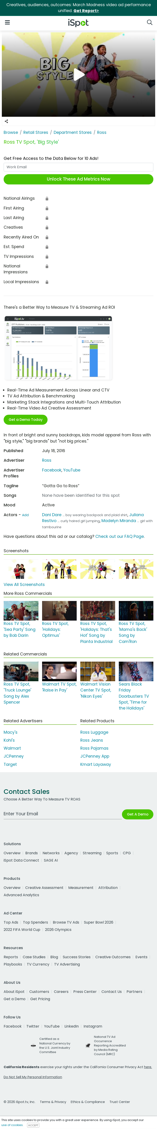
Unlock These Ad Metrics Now (78, 179)
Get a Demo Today (26, 419)
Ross (46, 460)
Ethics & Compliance (88, 1102)
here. (148, 1067)
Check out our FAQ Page (119, 536)
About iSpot (14, 991)
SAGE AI (51, 860)
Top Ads (11, 922)
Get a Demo (14, 999)
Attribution (108, 887)
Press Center (85, 991)
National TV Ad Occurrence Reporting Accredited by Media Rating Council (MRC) (110, 1045)
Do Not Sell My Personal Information (33, 1077)
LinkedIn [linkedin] (71, 1026)
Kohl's (9, 740)
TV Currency (38, 964)
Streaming (92, 853)
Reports (11, 957)
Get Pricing (40, 999)
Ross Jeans (91, 740)
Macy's (11, 732)
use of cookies (12, 1125)
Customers (39, 991)
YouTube (71, 470)
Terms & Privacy (53, 1102)
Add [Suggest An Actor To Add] (25, 515)
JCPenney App (94, 756)
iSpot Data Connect (21, 860)
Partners (134, 991)
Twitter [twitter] (32, 1026)
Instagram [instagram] (93, 1026)
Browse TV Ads (66, 922)
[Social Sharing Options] (6, 121)
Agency (71, 853)
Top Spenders (35, 922)
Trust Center (119, 1102)
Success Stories (77, 957)
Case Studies (34, 957)
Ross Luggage (94, 732)
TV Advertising (67, 964)
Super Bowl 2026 (98, 922)
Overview (12, 853)
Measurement (81, 887)
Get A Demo (137, 814)
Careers (61, 991)
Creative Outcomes (113, 957)
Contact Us (111, 991)
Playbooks (13, 964)
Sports (112, 853)
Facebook (51, 470)
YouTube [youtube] (52, 1026)
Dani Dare (51, 515)
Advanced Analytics (21, 895)
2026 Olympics (58, 929)
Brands (31, 853)
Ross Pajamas (94, 748)
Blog (54, 957)
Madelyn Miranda (118, 520)
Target (10, 764)
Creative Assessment (44, 887)
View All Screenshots (24, 584)
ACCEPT (33, 1125)
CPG (127, 853)
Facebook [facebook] (13, 1026)
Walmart (12, 748)
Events (141, 957)
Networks (51, 853)
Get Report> (86, 10)
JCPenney (14, 756)
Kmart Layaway (95, 764)
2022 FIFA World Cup (22, 929)
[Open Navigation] (7, 22)
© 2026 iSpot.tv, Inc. (19, 1102)
